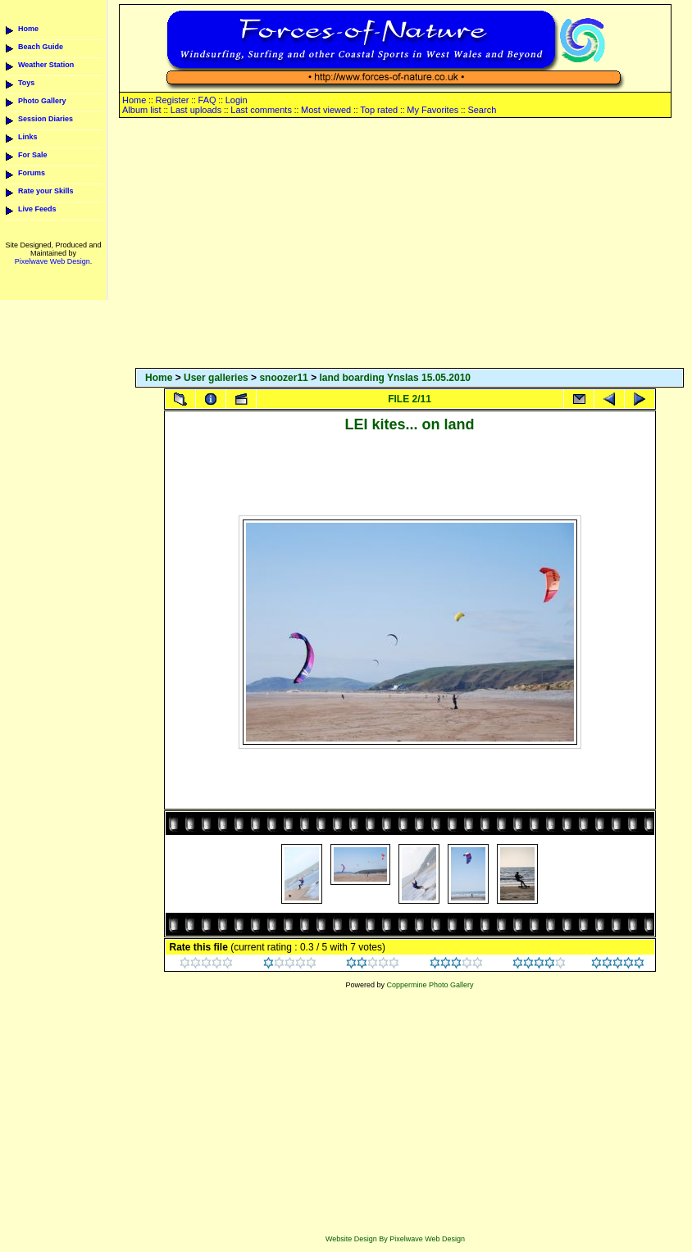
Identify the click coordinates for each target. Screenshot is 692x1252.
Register (172, 100)
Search (481, 110)
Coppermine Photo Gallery (429, 985)
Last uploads (196, 110)
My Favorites (432, 110)
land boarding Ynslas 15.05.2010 (395, 377)
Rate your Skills (46, 191)
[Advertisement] (409, 244)
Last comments (261, 110)
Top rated (379, 110)
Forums (31, 173)
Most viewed (326, 110)
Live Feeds (37, 209)
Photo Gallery (42, 101)
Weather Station (46, 65)
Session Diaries (45, 119)
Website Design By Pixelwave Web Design (395, 1239)
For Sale (33, 155)
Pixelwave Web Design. (53, 261)
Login (236, 100)
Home (28, 29)
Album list (142, 110)
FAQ (207, 100)
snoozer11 (283, 377)
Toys (26, 83)
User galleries (216, 377)
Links (28, 137)
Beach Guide (40, 47)
